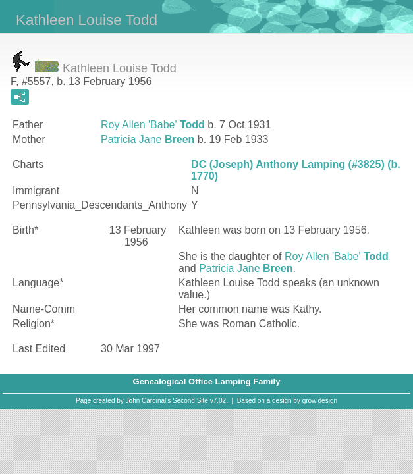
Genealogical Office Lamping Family (207, 381)
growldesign (319, 400)
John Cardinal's (148, 400)
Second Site (190, 400)
